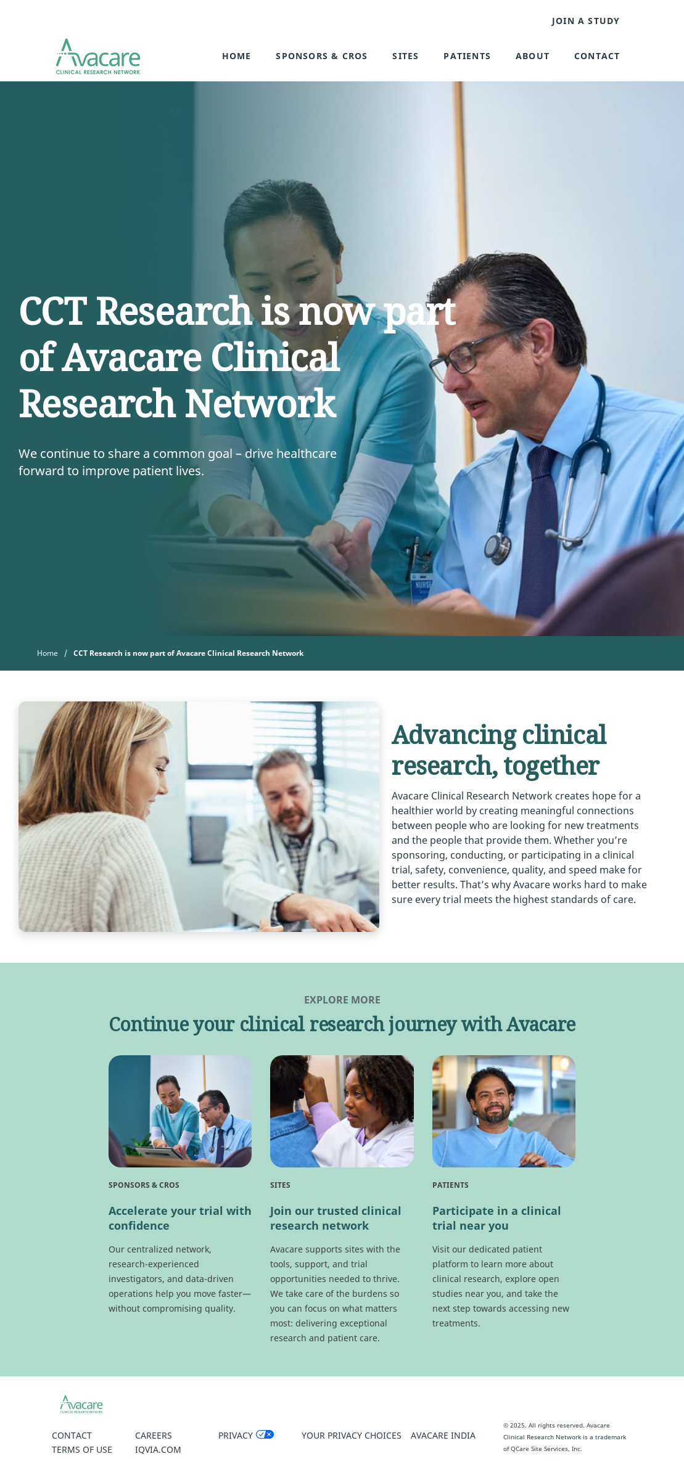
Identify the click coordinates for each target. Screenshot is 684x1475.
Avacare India (443, 1435)
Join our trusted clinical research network (336, 1218)
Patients (467, 56)
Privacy (235, 1435)
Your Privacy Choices (352, 1435)
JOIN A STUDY (586, 21)
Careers (153, 1435)
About (533, 56)
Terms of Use (82, 1449)
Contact (597, 56)
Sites (405, 56)
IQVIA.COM (158, 1449)
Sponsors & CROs (322, 56)
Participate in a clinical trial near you (496, 1218)
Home (237, 56)
